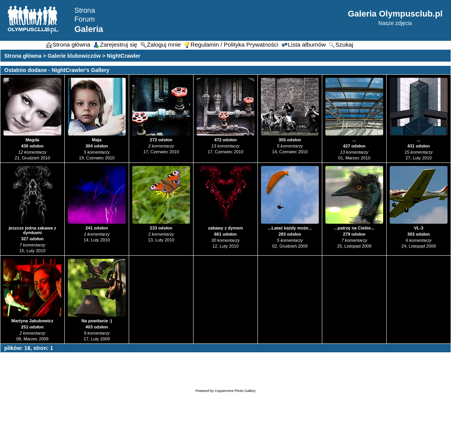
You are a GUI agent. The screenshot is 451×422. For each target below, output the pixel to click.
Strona (84, 10)
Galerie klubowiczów (74, 56)
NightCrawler (123, 56)
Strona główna (22, 56)
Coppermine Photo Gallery (235, 391)
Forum (84, 19)
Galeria (88, 29)
